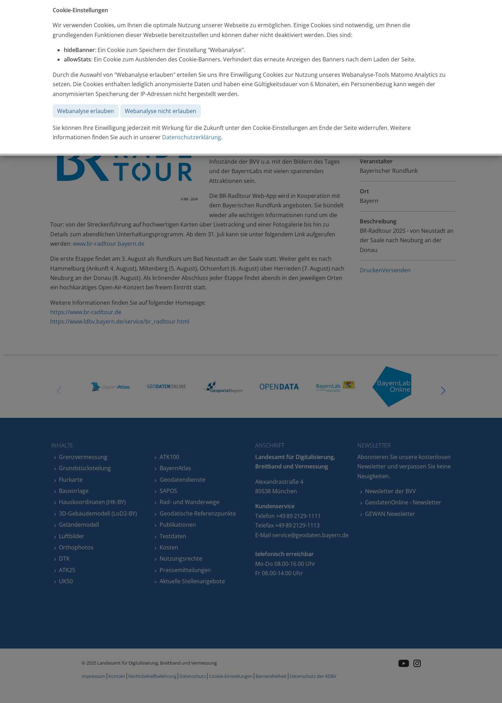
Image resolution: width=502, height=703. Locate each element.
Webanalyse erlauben (85, 111)
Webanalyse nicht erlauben (160, 111)
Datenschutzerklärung (191, 137)
